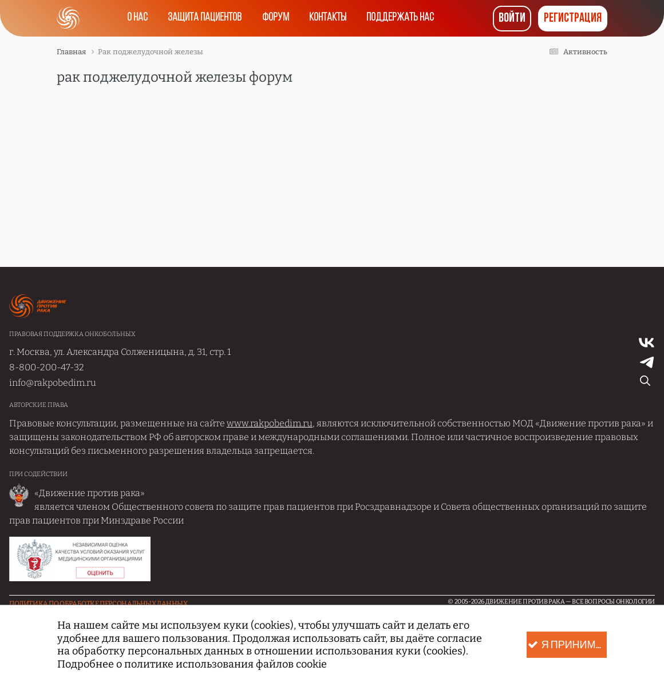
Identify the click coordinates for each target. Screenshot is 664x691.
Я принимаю (567, 645)
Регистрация (573, 18)
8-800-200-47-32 (46, 367)
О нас (137, 18)
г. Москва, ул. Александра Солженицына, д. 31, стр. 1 (120, 351)
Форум (275, 18)
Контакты (328, 18)
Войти (512, 18)
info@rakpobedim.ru (52, 382)
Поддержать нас (401, 18)
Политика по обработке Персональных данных (98, 604)
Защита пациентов (205, 18)
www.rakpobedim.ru (270, 423)
